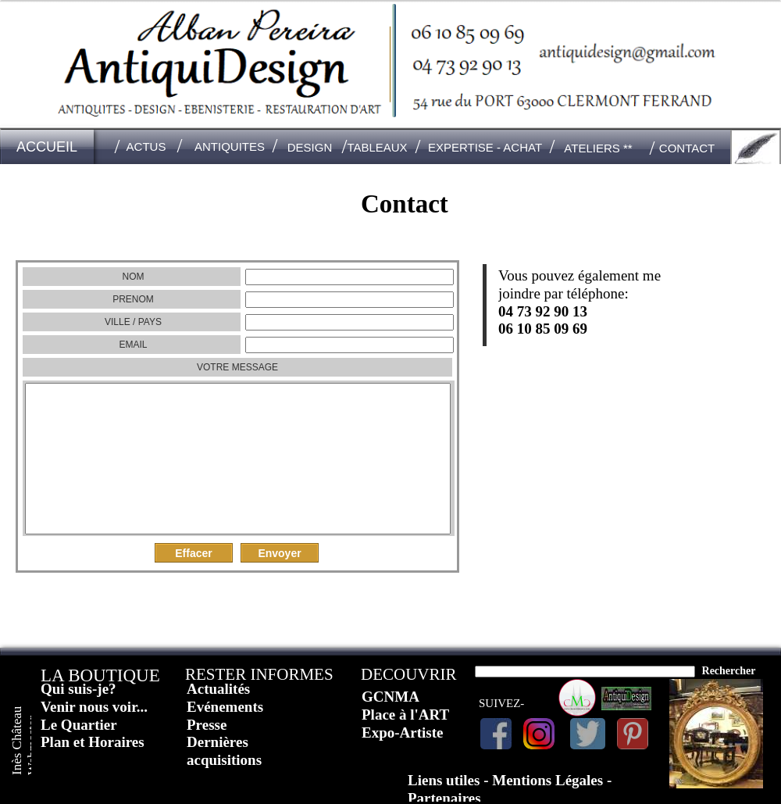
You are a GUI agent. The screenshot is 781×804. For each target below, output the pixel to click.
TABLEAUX (377, 147)
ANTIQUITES (229, 146)
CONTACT (687, 148)
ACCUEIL (46, 147)
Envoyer (279, 553)
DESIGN (310, 147)
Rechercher (729, 671)
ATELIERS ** (598, 148)
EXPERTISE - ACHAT (485, 147)
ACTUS (146, 146)
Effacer (193, 553)
